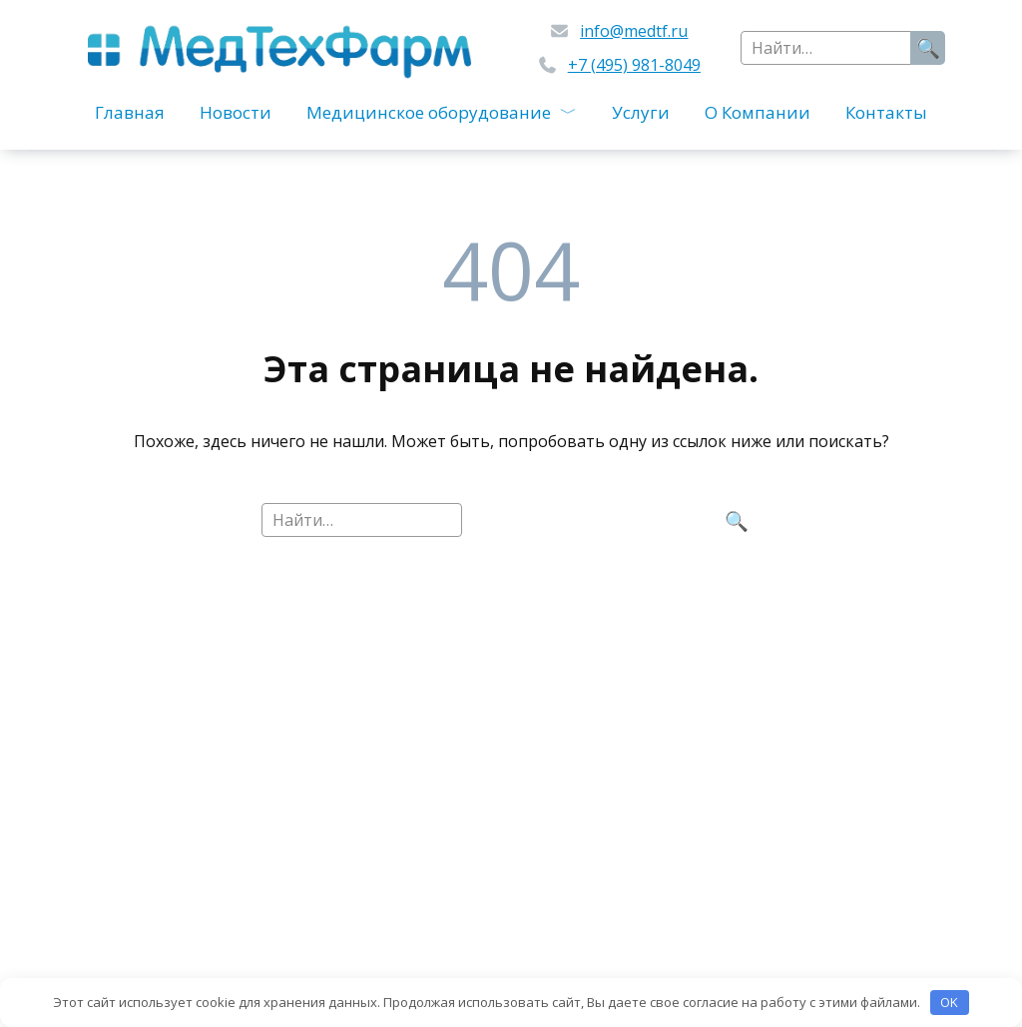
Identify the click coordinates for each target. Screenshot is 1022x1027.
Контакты (886, 112)
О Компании (757, 112)
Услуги (641, 112)
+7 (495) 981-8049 (634, 65)
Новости (235, 112)
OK (949, 1002)
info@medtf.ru (634, 31)
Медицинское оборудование (428, 112)
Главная (130, 112)
